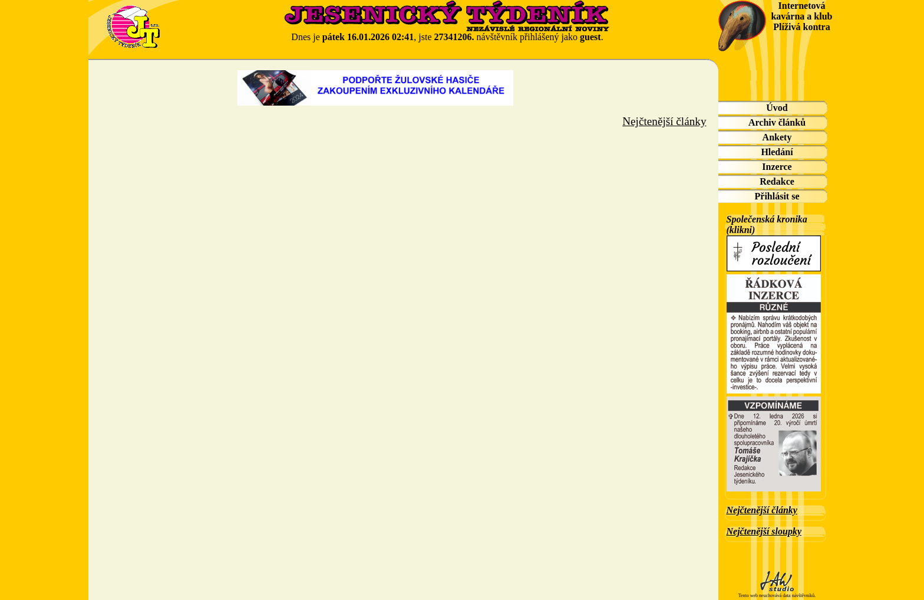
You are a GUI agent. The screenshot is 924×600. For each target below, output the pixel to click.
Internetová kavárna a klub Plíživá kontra (801, 16)
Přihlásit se (777, 196)
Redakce (777, 181)
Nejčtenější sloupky (764, 531)
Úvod (776, 108)
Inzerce (776, 167)
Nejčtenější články (762, 510)
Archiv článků (777, 122)
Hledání (777, 152)
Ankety (777, 137)
